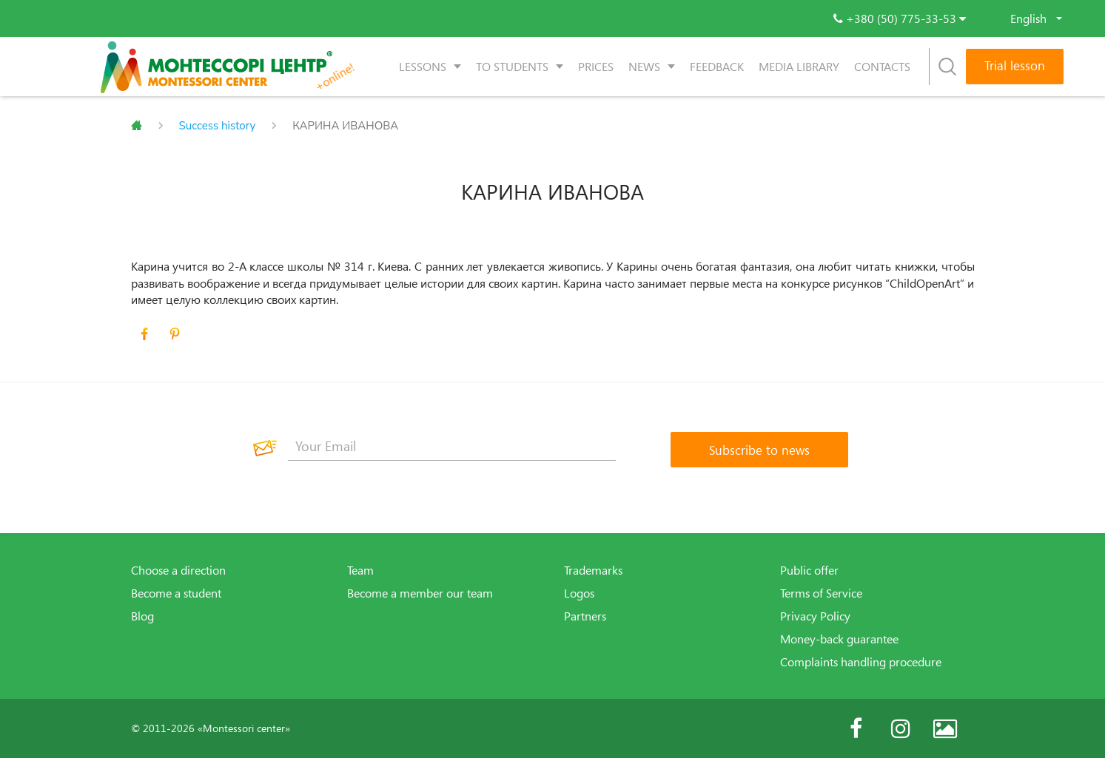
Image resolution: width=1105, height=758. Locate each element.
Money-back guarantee (839, 639)
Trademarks (593, 570)
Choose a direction (178, 570)
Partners (585, 616)
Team (360, 570)
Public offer (809, 570)
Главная (136, 126)
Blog (142, 616)
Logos (579, 593)
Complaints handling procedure (860, 662)
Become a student (176, 593)
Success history (217, 125)
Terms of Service (821, 593)
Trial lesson (1014, 65)
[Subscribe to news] (759, 449)
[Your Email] (452, 446)
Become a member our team (420, 593)
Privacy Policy (815, 616)
